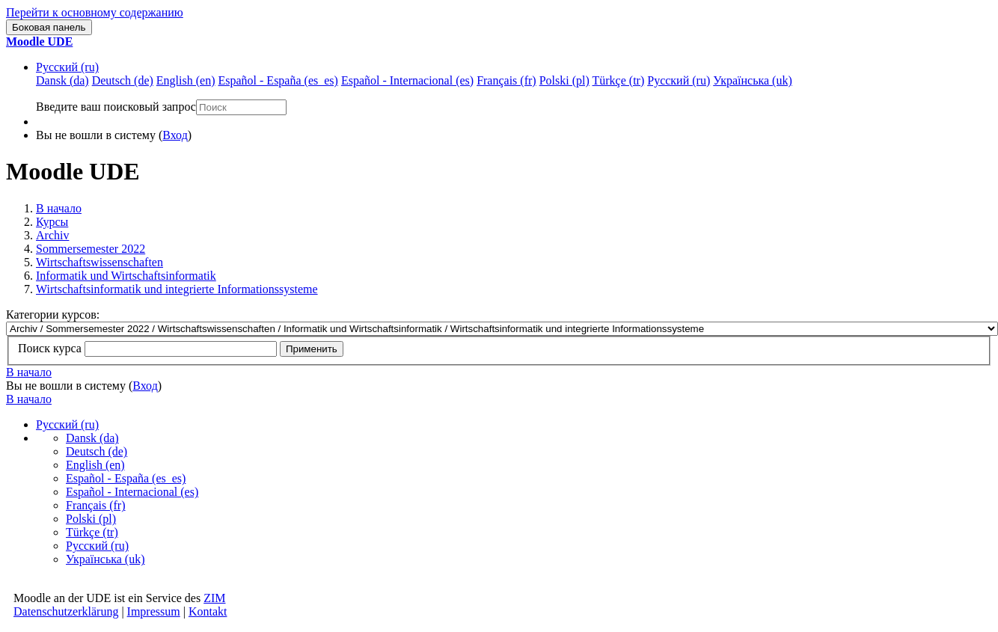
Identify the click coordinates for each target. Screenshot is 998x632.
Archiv (52, 235)
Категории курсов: (53, 314)
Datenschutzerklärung (65, 611)
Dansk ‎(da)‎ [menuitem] (62, 80)
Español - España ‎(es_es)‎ (126, 478)
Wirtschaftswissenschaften (99, 262)
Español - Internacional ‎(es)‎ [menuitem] (407, 80)
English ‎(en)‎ (95, 464)
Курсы (52, 221)
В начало (59, 208)
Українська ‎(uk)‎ (105, 559)
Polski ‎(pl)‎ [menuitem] (564, 80)
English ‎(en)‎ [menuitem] (185, 80)
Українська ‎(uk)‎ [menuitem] (752, 80)
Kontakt (208, 611)
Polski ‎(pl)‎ (91, 518)
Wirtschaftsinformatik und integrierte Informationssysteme (177, 289)
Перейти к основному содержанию (94, 12)
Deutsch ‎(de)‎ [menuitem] (122, 80)
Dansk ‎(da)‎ (92, 438)
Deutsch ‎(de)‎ (96, 451)
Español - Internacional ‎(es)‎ (132, 491)
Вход (175, 135)
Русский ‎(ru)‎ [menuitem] (678, 80)
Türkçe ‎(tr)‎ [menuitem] (619, 80)
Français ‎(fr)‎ (96, 505)
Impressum (153, 611)
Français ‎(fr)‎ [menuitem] (506, 80)
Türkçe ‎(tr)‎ (92, 532)
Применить (311, 349)
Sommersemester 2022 (90, 248)
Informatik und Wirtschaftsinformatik (126, 275)
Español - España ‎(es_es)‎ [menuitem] (277, 80)
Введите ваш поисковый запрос (116, 106)
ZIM (214, 598)
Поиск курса (50, 348)
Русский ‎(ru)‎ (67, 67)
